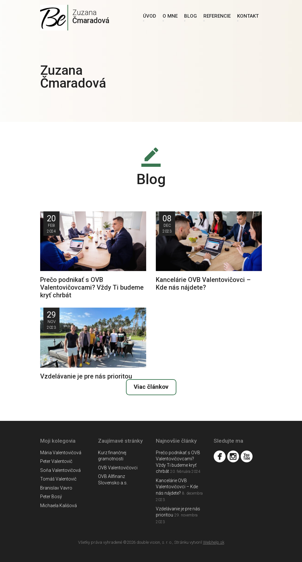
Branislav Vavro (56, 487)
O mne (170, 16)
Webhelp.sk (213, 542)
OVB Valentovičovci (118, 467)
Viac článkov (151, 386)
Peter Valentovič (56, 461)
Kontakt (248, 16)
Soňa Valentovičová (60, 470)
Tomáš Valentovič (58, 478)
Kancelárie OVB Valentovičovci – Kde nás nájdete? (177, 487)
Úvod (149, 16)
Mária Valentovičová (60, 452)
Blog (190, 16)
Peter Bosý (51, 496)
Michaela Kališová (58, 505)
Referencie (217, 16)
